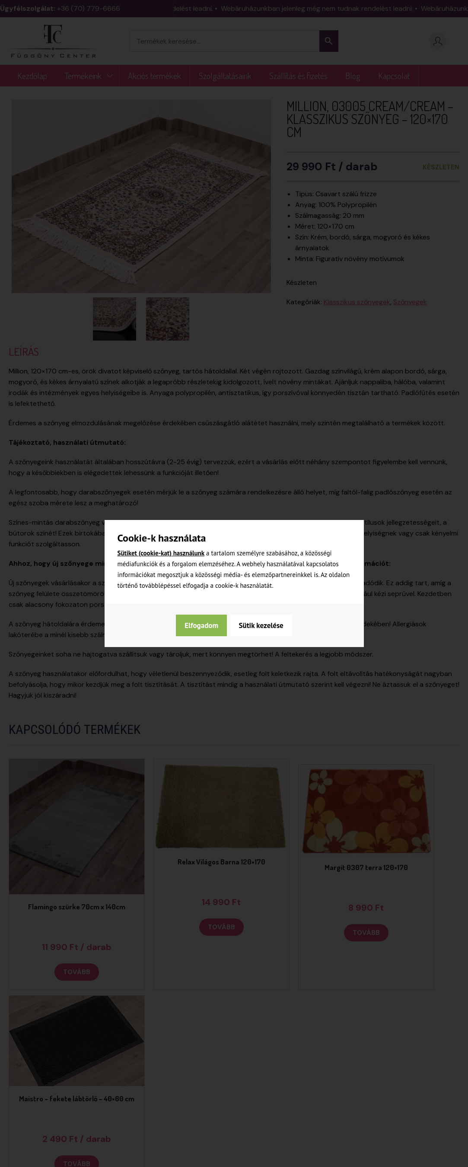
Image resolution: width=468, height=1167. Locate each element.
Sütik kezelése (206, 625)
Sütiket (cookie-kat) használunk (161, 553)
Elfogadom (267, 625)
